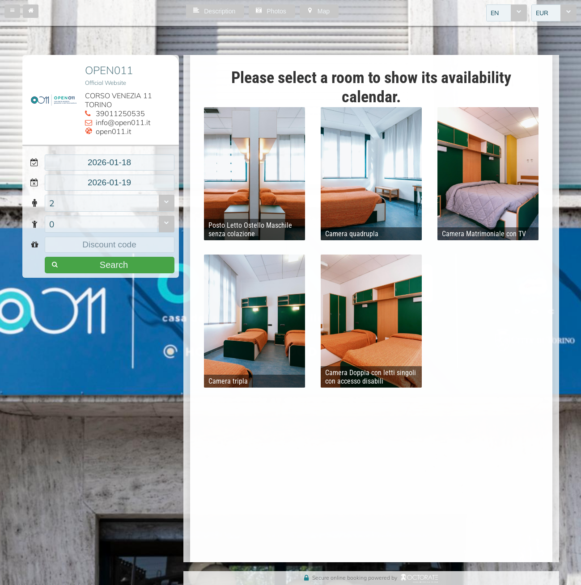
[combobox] (506, 12)
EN (495, 13)
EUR (542, 13)
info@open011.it (123, 122)
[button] (12, 11)
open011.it (113, 131)
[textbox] (109, 163)
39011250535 (120, 113)
